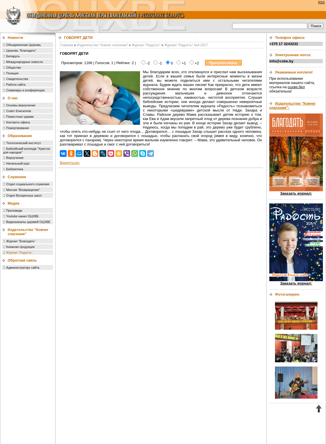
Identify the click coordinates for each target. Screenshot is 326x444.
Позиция (12, 73)
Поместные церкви (20, 116)
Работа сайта (16, 84)
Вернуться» (70, 163)
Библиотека (14, 169)
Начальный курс (18, 163)
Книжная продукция (20, 247)
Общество (13, 67)
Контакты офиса (18, 122)
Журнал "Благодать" (20, 241)
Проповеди (14, 210)
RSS (321, 2)
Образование (20, 136)
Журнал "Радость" (19, 252)
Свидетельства (17, 79)
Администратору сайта (22, 267)
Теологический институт (23, 143)
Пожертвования (17, 128)
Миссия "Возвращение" (23, 190)
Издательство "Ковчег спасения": (292, 105)
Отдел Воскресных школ (24, 195)
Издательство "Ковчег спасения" (102, 45)
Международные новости (24, 62)
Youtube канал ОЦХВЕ (22, 216)
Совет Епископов (18, 111)
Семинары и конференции (25, 90)
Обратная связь (22, 260)
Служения (17, 177)
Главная (66, 45)
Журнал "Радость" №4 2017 (186, 45)
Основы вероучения (20, 105)
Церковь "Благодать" (21, 50)
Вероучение (15, 157)
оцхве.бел (296, 87)
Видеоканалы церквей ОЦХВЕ (28, 222)
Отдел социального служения (27, 184)
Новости (15, 37)
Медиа (14, 203)
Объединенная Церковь (23, 45)
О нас (13, 98)
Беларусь (13, 56)
